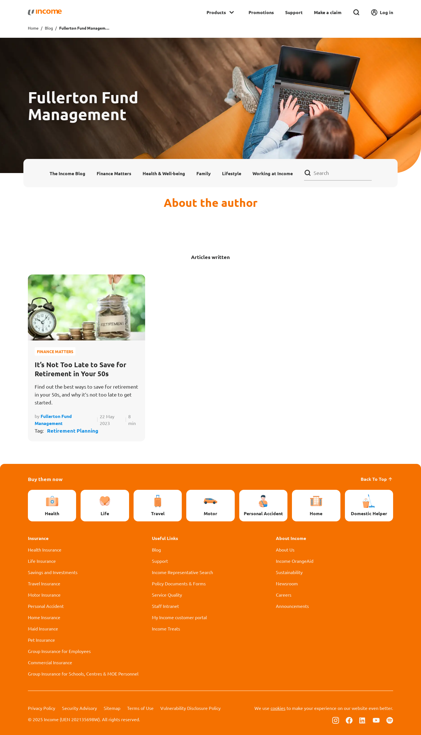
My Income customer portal (179, 617)
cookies (278, 708)
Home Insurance (44, 617)
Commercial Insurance (50, 662)
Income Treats (166, 628)
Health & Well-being (164, 173)
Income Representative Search (182, 572)
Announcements (292, 606)
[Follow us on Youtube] (376, 720)
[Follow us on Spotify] (389, 720)
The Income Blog (67, 173)
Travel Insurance (44, 583)
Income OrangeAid (294, 561)
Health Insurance (44, 549)
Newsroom (287, 583)
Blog (49, 27)
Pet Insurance (41, 640)
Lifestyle (231, 173)
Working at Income (272, 173)
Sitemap (112, 708)
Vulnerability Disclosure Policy (190, 708)
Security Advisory (79, 708)
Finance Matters (114, 173)
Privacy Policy (41, 708)
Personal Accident (46, 606)
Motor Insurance (44, 594)
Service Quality (167, 594)
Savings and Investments (52, 572)
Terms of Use (140, 708)
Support (294, 12)
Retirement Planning (72, 430)
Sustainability (289, 572)
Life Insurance (42, 561)
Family (203, 173)
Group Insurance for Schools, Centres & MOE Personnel (83, 673)
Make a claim (328, 12)
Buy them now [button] (45, 479)
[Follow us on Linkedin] (362, 720)
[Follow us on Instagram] (335, 720)
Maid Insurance (43, 628)
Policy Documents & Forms (179, 583)
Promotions (261, 12)
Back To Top (377, 479)
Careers (283, 594)
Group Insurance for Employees (59, 651)
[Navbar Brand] (45, 12)
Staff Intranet (165, 606)
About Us (285, 549)
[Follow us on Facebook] (349, 720)
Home (33, 27)
